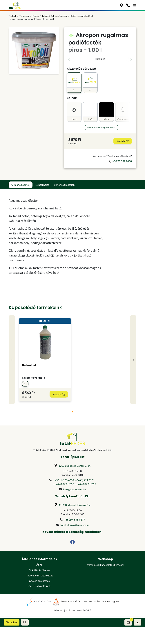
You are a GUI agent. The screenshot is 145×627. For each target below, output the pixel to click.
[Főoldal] (15, 5)
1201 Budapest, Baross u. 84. (75, 465)
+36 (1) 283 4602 (64, 480)
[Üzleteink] (121, 5)
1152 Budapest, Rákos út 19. (75, 505)
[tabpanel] (56, 236)
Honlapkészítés (71, 601)
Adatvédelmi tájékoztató (39, 575)
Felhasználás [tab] (42, 184)
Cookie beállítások (39, 580)
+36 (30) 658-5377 (74, 519)
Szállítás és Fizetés (39, 570)
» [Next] (133, 359)
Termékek (11, 622)
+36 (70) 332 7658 (63, 484)
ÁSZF (39, 564)
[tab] (72, 411)
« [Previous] (11, 359)
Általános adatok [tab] (20, 184)
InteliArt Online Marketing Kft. (101, 601)
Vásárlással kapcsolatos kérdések (105, 564)
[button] (25, 622)
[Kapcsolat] (128, 5)
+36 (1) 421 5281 (85, 480)
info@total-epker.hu (74, 489)
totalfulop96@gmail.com (74, 524)
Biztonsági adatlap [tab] (64, 184)
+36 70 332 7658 (120, 161)
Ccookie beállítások (39, 586)
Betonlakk (29, 365)
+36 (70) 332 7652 (85, 484)
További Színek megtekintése (100, 127)
